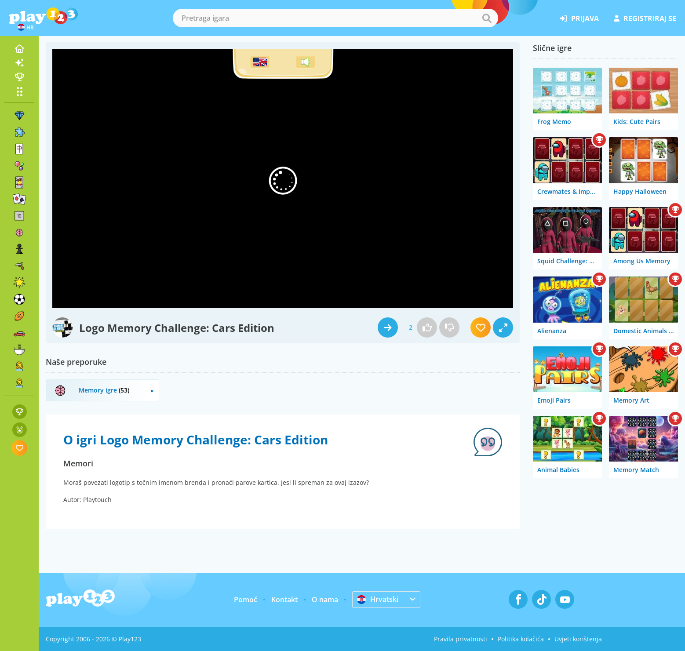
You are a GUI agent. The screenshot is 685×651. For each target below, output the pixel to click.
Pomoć (245, 599)
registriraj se (645, 18)
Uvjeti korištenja (578, 639)
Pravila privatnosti (460, 639)
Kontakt (284, 599)
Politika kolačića (521, 639)
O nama (325, 599)
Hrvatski (377, 599)
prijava (579, 18)
